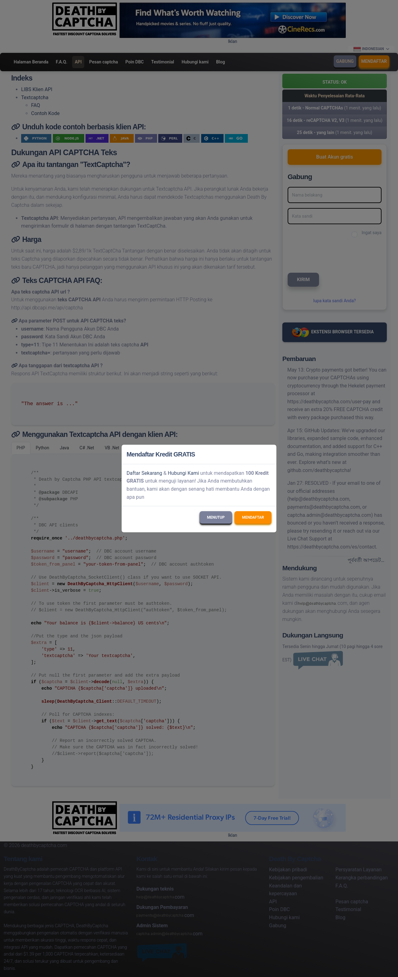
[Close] (269, 454)
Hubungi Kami (183, 473)
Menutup (216, 517)
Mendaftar (253, 517)
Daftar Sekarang (144, 473)
